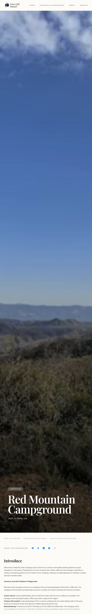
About (72, 5)
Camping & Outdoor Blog (52, 5)
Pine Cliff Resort (12, 538)
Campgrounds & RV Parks (35, 538)
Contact (84, 5)
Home (32, 5)
